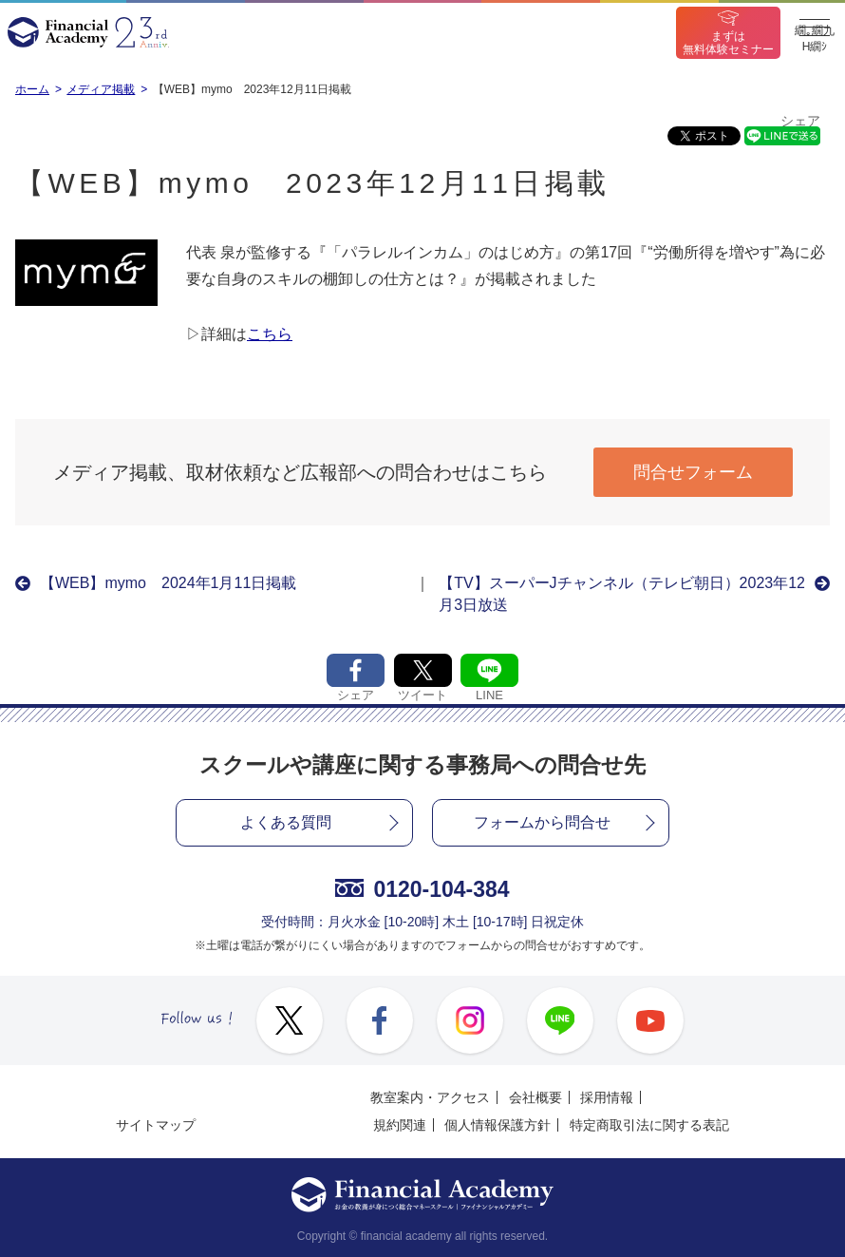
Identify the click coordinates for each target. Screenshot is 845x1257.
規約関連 (399, 1125)
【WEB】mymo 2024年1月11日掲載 (168, 583)
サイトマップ (156, 1125)
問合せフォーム (693, 472)
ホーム (32, 89)
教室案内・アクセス (430, 1097)
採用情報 (606, 1097)
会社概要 (535, 1097)
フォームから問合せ (542, 822)
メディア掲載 (100, 89)
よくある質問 (285, 822)
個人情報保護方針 (497, 1125)
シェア (800, 121)
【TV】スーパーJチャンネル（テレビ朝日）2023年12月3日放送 (622, 593)
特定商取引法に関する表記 (649, 1125)
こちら (269, 334)
